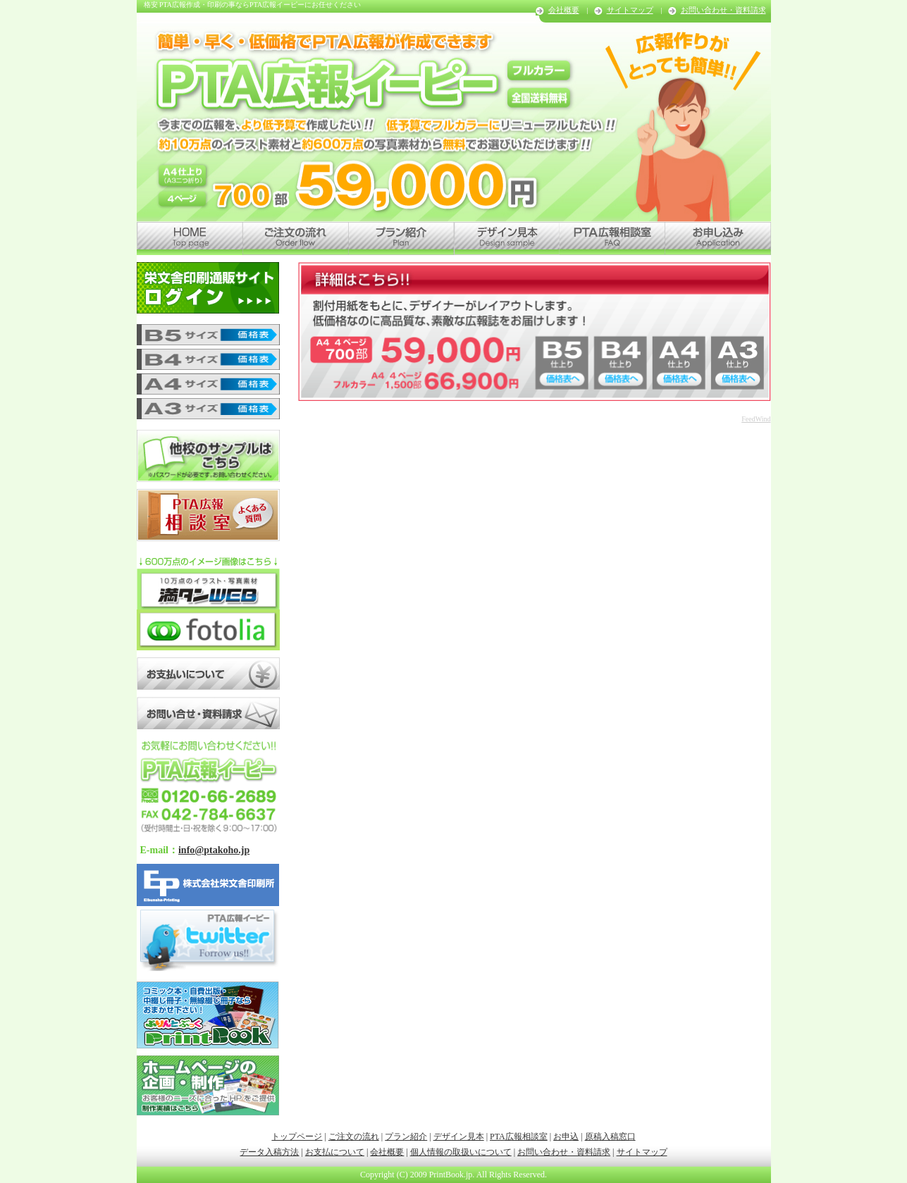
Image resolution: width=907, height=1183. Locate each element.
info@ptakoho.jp (213, 850)
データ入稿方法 (269, 1152)
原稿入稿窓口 (610, 1136)
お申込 (566, 1136)
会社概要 (563, 10)
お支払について (334, 1152)
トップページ (296, 1136)
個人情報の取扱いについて (461, 1152)
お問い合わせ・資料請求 (723, 10)
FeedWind (755, 419)
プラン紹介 (406, 1136)
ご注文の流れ (353, 1136)
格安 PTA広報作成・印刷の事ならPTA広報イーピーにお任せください (253, 4)
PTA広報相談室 (519, 1136)
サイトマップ (630, 10)
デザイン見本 (458, 1136)
